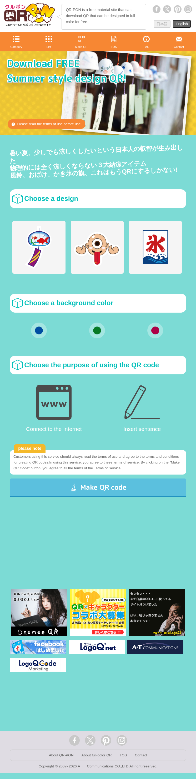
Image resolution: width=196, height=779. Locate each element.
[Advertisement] (98, 554)
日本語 (162, 24)
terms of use (110, 457)
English (182, 24)
